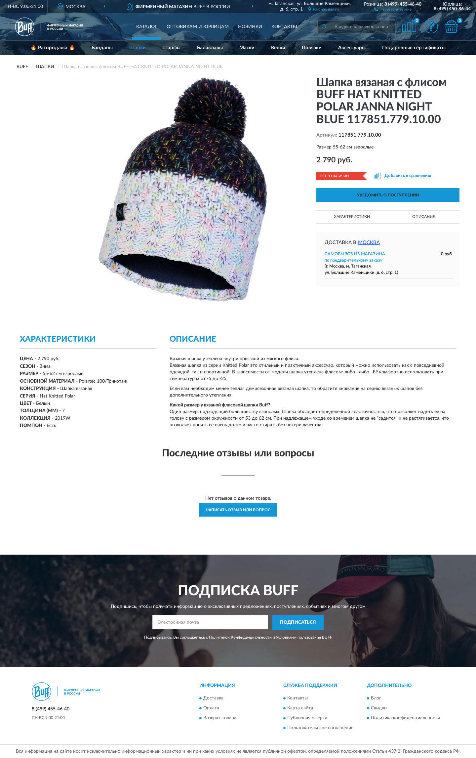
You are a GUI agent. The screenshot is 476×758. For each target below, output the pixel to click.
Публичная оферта (307, 718)
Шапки (137, 47)
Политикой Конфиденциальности (240, 637)
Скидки (379, 708)
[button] (393, 9)
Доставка (213, 698)
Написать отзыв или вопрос (238, 510)
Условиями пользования (298, 637)
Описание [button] (423, 217)
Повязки (312, 47)
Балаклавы (210, 47)
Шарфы (171, 47)
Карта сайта (300, 708)
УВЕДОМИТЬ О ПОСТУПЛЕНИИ (388, 195)
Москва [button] (369, 242)
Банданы (102, 47)
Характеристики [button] (352, 217)
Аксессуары (352, 47)
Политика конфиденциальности (405, 718)
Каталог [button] (146, 26)
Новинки (250, 26)
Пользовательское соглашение (320, 728)
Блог (376, 698)
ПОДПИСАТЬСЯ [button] (298, 622)
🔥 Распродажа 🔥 (52, 47)
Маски (247, 47)
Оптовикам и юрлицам (198, 26)
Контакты (284, 26)
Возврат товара (219, 718)
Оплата (211, 708)
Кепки (278, 47)
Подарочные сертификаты (414, 47)
